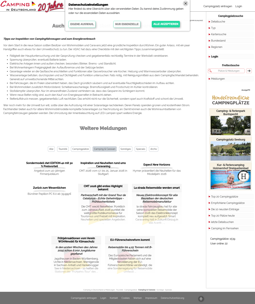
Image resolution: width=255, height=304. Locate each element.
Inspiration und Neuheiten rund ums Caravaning (103, 165)
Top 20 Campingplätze (224, 196)
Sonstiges (126, 149)
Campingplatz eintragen (217, 6)
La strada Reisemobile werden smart (157, 187)
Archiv (153, 149)
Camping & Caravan (104, 149)
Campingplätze (80, 149)
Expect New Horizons (156, 164)
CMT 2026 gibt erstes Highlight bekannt (103, 188)
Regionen (216, 47)
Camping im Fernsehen (225, 228)
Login (238, 6)
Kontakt (114, 298)
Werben (137, 298)
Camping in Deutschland (93, 290)
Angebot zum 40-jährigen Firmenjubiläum (49, 172)
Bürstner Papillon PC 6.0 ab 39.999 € (49, 193)
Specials (140, 149)
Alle (51, 149)
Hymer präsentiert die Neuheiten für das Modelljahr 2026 (157, 172)
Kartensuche (218, 34)
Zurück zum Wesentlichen (49, 187)
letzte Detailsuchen (222, 222)
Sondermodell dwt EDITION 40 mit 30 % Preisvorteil (49, 165)
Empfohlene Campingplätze (228, 203)
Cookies (125, 298)
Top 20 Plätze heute (223, 215)
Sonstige (160, 290)
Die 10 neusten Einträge (225, 209)
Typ (213, 27)
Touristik (63, 149)
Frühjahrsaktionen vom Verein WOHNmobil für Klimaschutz (76, 240)
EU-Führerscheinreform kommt (130, 239)
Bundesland (218, 40)
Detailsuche (218, 21)
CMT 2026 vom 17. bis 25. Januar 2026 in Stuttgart (103, 172)
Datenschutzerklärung (172, 298)
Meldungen (218, 78)
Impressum (151, 298)
